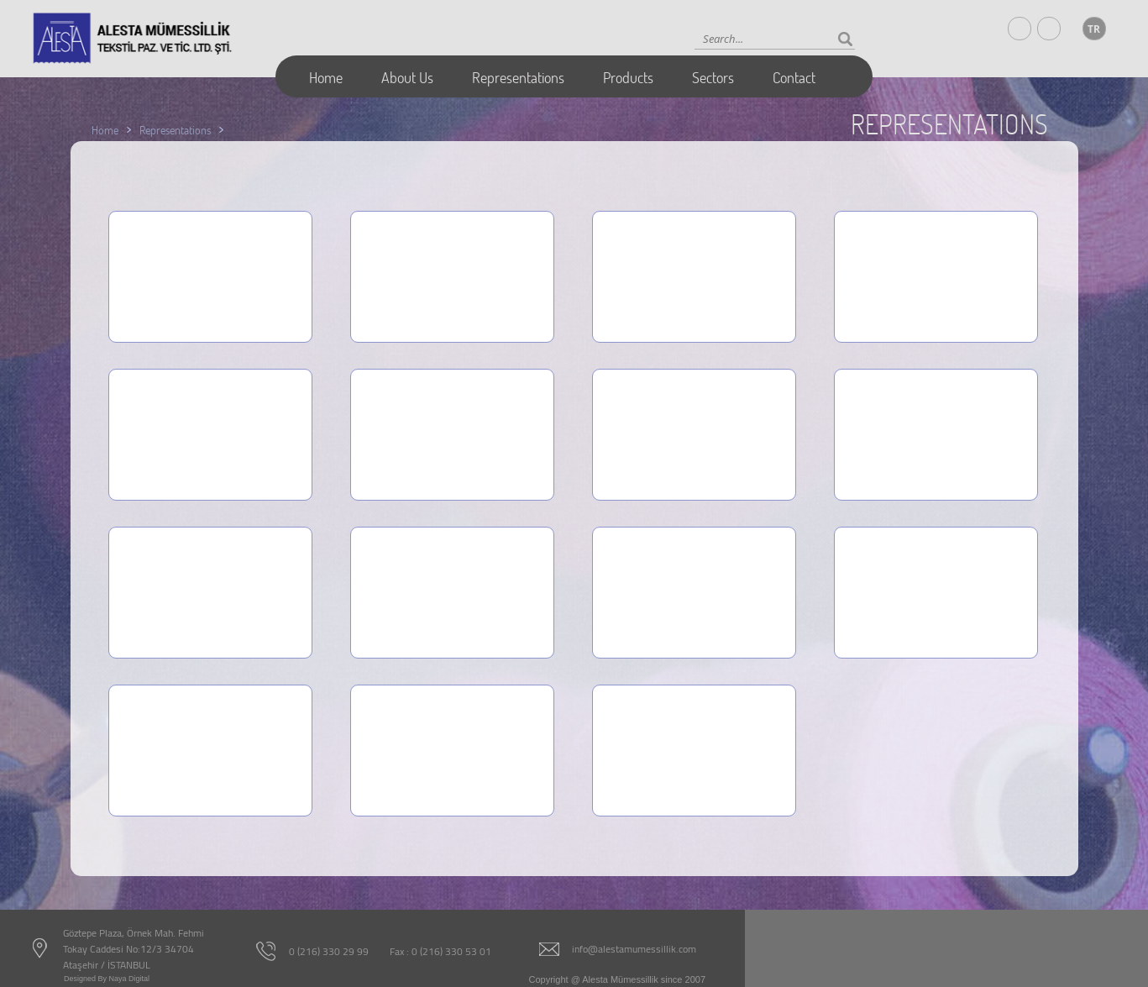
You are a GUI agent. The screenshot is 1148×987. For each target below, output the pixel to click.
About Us (407, 77)
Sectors (713, 77)
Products (628, 77)
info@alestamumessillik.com (634, 948)
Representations (518, 77)
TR (1094, 29)
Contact (794, 77)
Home (326, 77)
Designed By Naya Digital (106, 978)
